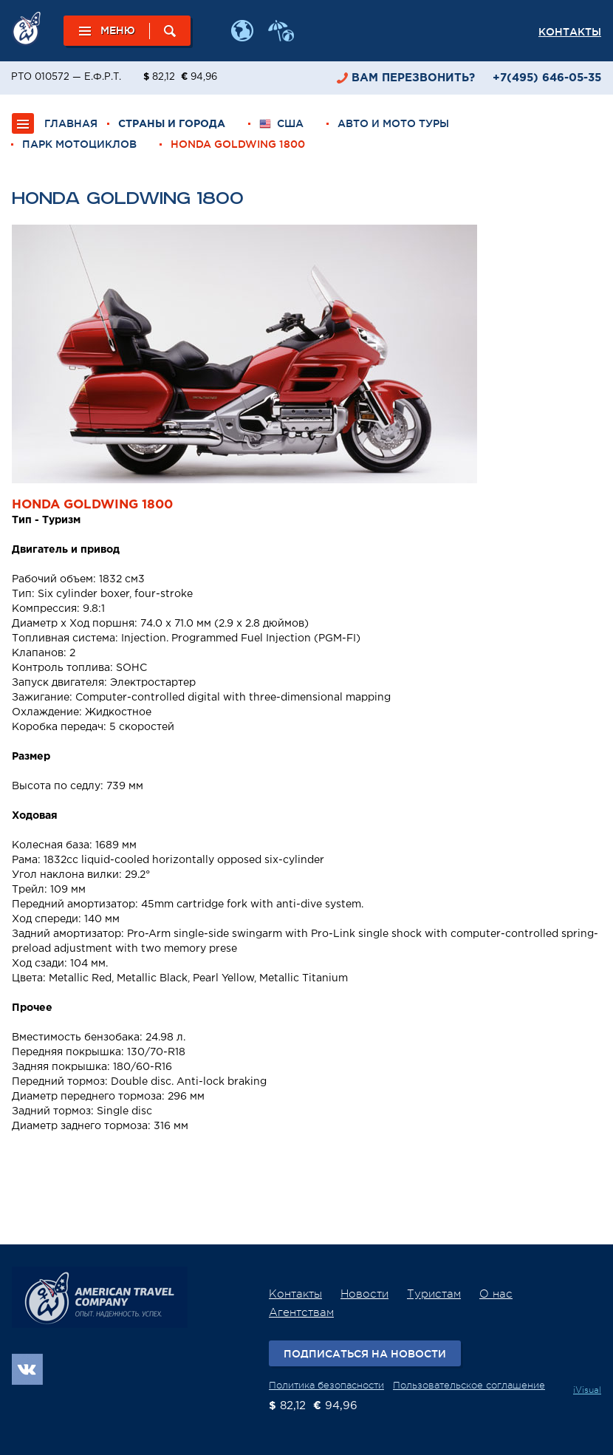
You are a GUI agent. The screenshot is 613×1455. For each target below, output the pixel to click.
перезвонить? (413, 78)
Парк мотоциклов (79, 144)
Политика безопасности (326, 1385)
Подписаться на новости (365, 1354)
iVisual (587, 1390)
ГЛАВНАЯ (70, 123)
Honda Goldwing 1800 (238, 144)
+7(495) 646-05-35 (547, 78)
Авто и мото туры (393, 123)
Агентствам (301, 1312)
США (281, 123)
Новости (364, 1294)
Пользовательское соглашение (469, 1385)
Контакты (569, 32)
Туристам (434, 1294)
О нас (496, 1294)
